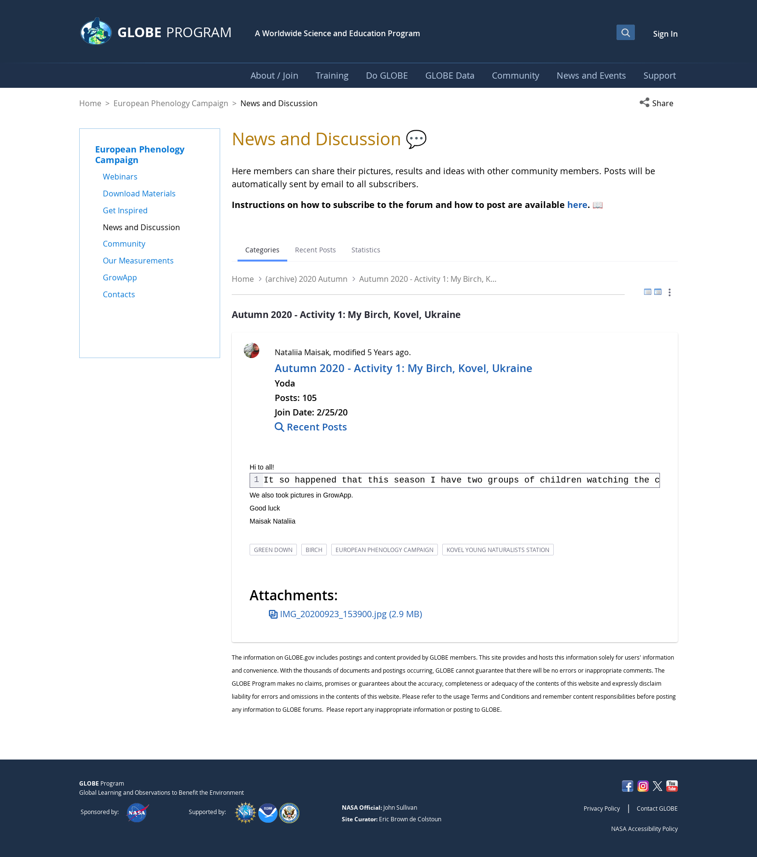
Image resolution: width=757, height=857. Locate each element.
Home (90, 103)
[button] (658, 103)
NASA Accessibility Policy (644, 828)
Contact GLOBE (657, 808)
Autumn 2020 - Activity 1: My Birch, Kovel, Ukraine (404, 368)
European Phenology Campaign (170, 103)
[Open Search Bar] (626, 32)
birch (314, 549)
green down (273, 549)
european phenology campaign (385, 549)
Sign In (665, 33)
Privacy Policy (602, 808)
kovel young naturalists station (498, 549)
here (577, 204)
